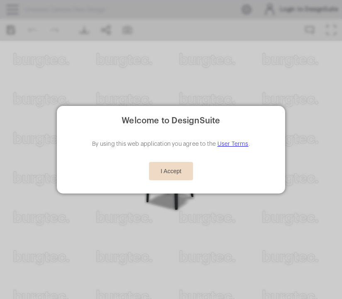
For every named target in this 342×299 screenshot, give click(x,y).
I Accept (171, 171)
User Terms (233, 144)
